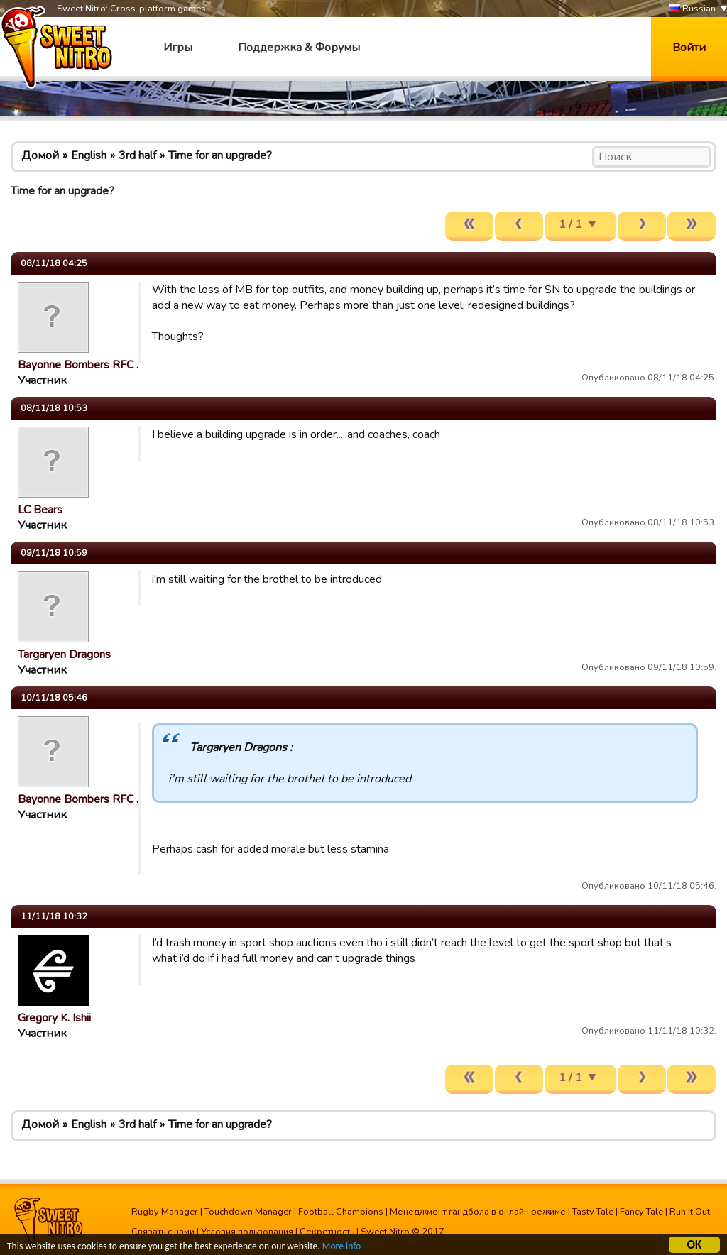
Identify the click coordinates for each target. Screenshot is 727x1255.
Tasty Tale (592, 1211)
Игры (177, 47)
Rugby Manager (164, 1211)
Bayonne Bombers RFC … (81, 365)
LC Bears (40, 509)
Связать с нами (163, 1231)
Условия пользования (247, 1231)
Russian (692, 9)
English (88, 155)
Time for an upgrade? (220, 155)
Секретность (327, 1231)
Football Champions (340, 1211)
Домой (40, 155)
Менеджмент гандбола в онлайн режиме (478, 1211)
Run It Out (689, 1211)
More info (341, 1248)
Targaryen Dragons (64, 654)
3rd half (137, 155)
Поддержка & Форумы (299, 47)
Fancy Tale (641, 1211)
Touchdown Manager (248, 1211)
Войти (689, 47)
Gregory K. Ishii (54, 1018)
